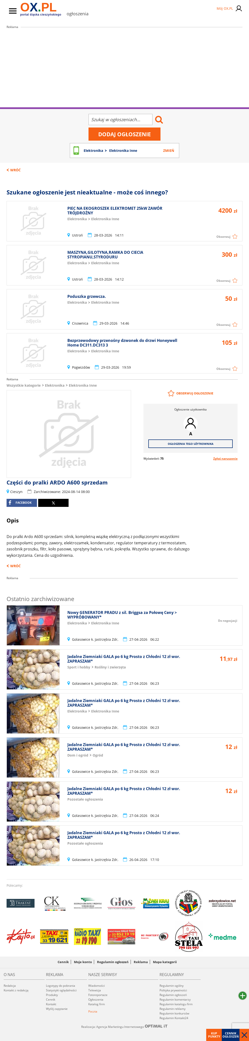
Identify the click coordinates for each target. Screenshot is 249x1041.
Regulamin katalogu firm (176, 1004)
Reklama (141, 962)
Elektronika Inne (83, 385)
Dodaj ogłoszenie (124, 134)
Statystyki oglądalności (61, 990)
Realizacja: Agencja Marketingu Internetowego (124, 1026)
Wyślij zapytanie (57, 1009)
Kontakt (51, 1004)
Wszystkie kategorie (24, 385)
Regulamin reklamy (173, 1009)
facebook (20, 502)
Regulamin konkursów (174, 1013)
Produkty (52, 995)
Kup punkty (214, 1035)
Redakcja (10, 986)
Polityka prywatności (173, 990)
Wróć (15, 170)
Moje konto (83, 962)
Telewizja (94, 990)
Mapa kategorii (165, 962)
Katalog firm (96, 1004)
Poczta (92, 1011)
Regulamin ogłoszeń (113, 962)
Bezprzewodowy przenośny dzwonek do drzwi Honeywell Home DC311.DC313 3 (122, 343)
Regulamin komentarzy (175, 999)
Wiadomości (96, 986)
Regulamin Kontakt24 (174, 1018)
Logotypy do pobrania (60, 986)
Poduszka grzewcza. (86, 296)
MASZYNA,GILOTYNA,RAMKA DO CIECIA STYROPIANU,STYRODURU (105, 255)
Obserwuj (223, 237)
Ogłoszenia (95, 999)
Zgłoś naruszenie (225, 459)
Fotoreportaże (97, 995)
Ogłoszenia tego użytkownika (190, 444)
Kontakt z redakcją (16, 990)
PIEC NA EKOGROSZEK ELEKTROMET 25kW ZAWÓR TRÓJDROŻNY (114, 211)
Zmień (168, 150)
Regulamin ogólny (172, 986)
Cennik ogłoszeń (230, 1035)
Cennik (63, 962)
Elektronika (54, 385)
